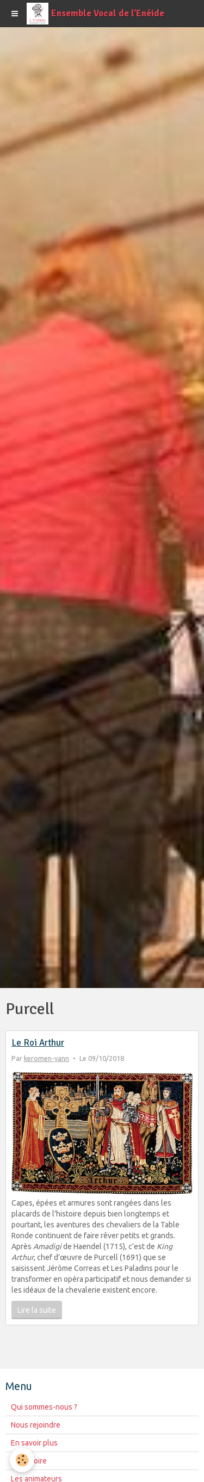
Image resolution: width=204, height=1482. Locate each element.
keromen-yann (46, 1058)
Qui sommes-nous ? (44, 1407)
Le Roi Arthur (37, 1042)
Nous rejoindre (35, 1425)
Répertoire (29, 1460)
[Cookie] (22, 1460)
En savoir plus (34, 1442)
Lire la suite (36, 1310)
